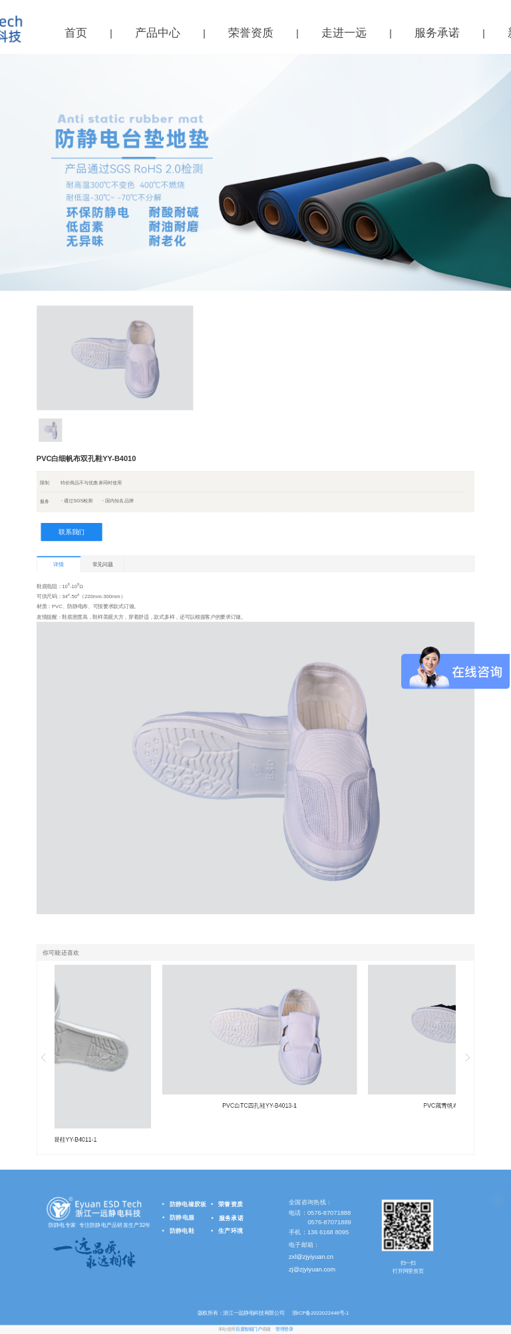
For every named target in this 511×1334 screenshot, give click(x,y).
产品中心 (157, 33)
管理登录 (284, 1329)
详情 (58, 565)
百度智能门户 (248, 1329)
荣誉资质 (250, 33)
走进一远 (344, 33)
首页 (76, 33)
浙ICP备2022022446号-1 (319, 1313)
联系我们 (72, 532)
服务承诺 (437, 33)
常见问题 (102, 564)
